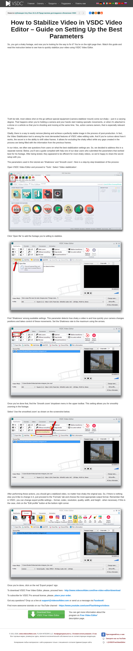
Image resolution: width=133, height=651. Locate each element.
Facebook (98, 600)
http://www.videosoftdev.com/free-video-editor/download (92, 590)
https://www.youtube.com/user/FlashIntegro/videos (84, 605)
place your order (63, 595)
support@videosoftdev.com (55, 600)
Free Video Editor (88, 615)
